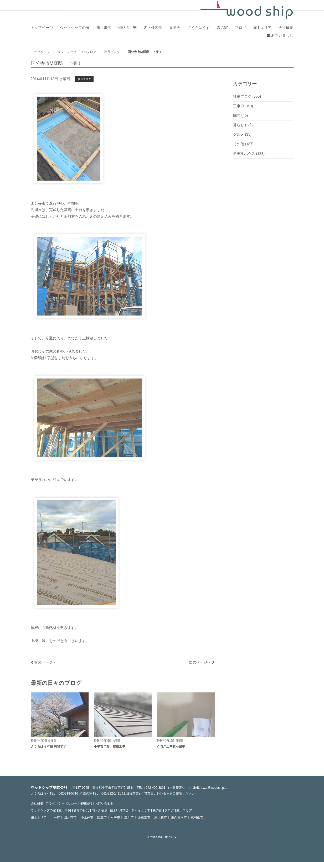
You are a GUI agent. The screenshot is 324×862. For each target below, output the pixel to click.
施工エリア (262, 27)
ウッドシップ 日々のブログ (76, 52)
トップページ (42, 27)
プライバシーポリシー (61, 803)
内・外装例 (153, 27)
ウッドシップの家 (74, 27)
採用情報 (86, 803)
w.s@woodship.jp (215, 788)
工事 (236, 106)
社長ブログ (112, 52)
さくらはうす (199, 27)
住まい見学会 (119, 810)
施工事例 (103, 27)
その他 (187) (243, 144)
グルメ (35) (242, 134)
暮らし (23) (242, 125)
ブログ (240, 27)
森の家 (222, 27)
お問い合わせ (280, 35)
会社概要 (286, 27)
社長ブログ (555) (247, 96)
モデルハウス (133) (249, 153)
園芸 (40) (240, 115)
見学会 (174, 27)
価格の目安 (127, 27)
